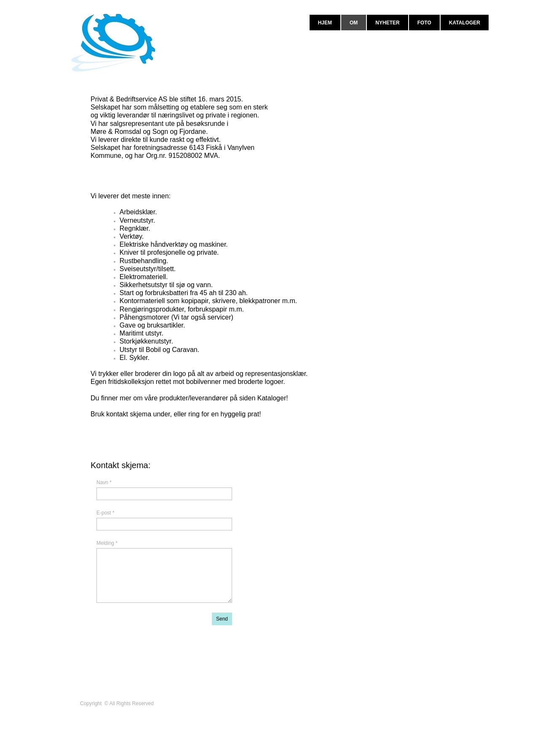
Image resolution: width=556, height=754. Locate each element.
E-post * (105, 513)
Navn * (104, 482)
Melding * (107, 543)
